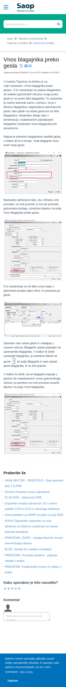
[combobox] (29, 24)
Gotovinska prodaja (43, 43)
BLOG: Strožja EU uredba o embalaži (31, 549)
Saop (10, 38)
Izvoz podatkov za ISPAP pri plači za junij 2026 (36, 514)
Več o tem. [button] (26, 671)
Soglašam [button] (12, 680)
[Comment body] (27, 616)
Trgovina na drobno (17, 43)
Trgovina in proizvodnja (30, 38)
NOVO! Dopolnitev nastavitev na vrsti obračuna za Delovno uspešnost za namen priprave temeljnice (31, 526)
